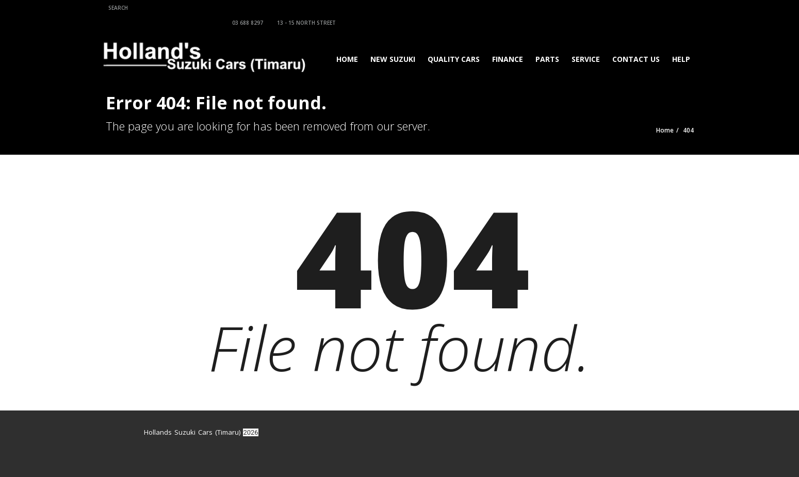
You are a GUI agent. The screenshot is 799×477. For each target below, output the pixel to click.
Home (344, 44)
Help (678, 44)
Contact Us (633, 44)
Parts (544, 44)
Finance (504, 44)
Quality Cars (451, 44)
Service (582, 44)
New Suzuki (389, 44)
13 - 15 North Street (597, 7)
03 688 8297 (538, 7)
